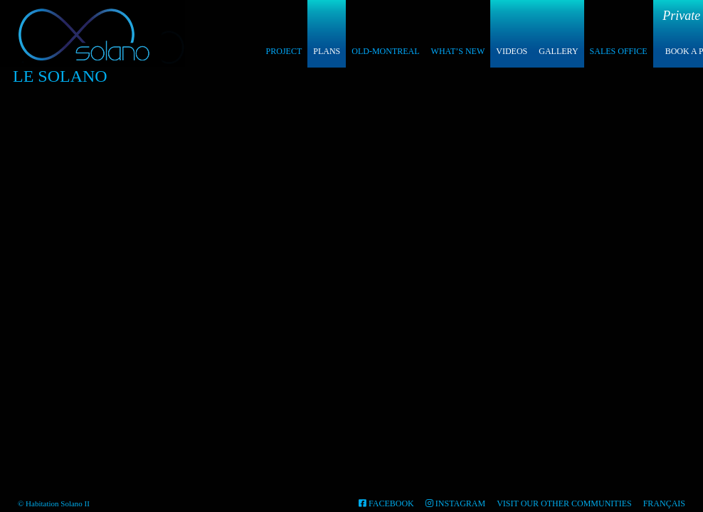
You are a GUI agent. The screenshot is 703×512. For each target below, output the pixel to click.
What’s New (458, 51)
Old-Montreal (385, 51)
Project (284, 51)
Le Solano (60, 76)
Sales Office (619, 51)
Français (664, 503)
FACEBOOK (386, 503)
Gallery (558, 51)
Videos (511, 51)
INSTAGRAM (455, 503)
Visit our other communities (564, 503)
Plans (326, 51)
